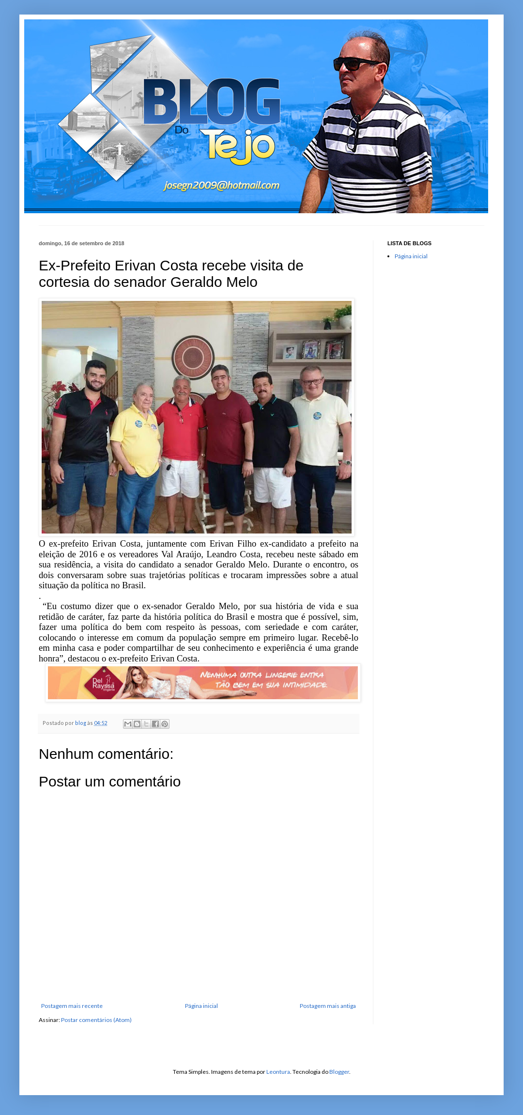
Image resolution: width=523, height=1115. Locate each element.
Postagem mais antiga (328, 1005)
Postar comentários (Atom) (96, 1019)
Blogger (339, 1071)
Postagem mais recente (72, 1005)
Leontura (278, 1071)
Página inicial (201, 1005)
